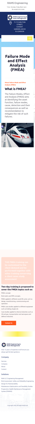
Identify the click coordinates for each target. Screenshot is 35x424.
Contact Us (8, 323)
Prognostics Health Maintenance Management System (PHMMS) (16, 390)
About (3, 366)
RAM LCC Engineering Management (12, 378)
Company (4, 364)
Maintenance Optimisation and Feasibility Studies (17, 386)
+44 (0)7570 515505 (18, 9)
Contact (3, 369)
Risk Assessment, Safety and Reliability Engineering (17, 381)
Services (3, 361)
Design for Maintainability (9, 384)
